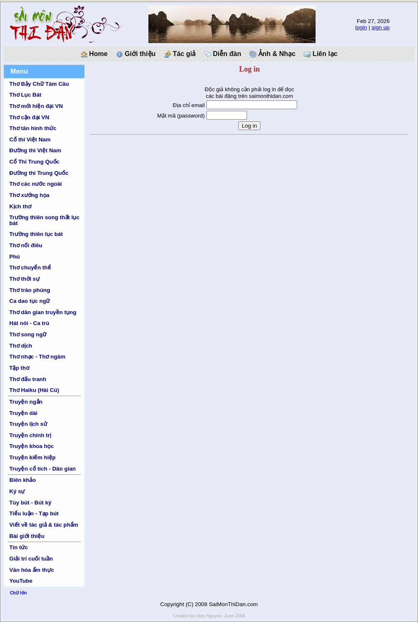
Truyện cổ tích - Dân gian (42, 469)
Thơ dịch (20, 346)
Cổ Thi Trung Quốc (34, 162)
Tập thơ (19, 368)
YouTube (20, 581)
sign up (381, 27)
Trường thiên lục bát (36, 234)
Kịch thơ (20, 206)
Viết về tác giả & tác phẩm (43, 525)
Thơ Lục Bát (25, 95)
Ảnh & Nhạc (273, 54)
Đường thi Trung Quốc (38, 173)
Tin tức (18, 547)
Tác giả (180, 54)
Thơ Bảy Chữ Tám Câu (39, 84)
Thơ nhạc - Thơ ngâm (37, 356)
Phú (14, 256)
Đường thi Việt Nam (35, 150)
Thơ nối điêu (25, 245)
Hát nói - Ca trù (29, 323)
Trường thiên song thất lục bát (44, 220)
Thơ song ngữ (27, 334)
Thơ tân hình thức (32, 128)
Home (94, 54)
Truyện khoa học (31, 446)
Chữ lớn (18, 592)
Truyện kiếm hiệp (32, 457)
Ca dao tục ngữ (29, 301)
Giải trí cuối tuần (31, 558)
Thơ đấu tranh (27, 379)
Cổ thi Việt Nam (30, 139)
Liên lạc (320, 54)
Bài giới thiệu (26, 536)
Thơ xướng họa (29, 195)
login (361, 27)
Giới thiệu (136, 54)
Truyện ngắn (25, 402)
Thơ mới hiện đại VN (36, 106)
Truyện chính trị (30, 435)
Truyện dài (23, 413)
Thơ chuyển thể (30, 267)
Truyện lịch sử (28, 424)
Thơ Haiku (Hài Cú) (34, 390)
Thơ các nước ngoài (35, 184)
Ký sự (17, 491)
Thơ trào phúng (29, 290)
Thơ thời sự (24, 279)
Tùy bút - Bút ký (30, 502)
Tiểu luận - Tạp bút (34, 513)
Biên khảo (22, 480)
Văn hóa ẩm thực (31, 570)
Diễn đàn (222, 54)
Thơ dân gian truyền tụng (42, 312)
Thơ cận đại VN (29, 117)
